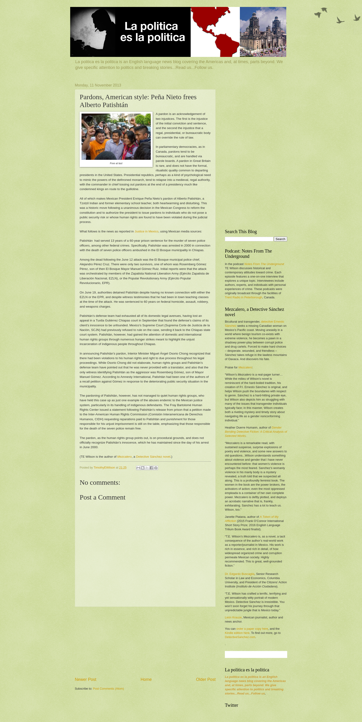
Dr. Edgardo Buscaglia (239, 574)
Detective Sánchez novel (153, 456)
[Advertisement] (145, 642)
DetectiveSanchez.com (240, 637)
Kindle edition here (237, 633)
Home (146, 679)
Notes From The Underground (264, 264)
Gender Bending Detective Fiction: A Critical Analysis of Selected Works (256, 432)
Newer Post (85, 679)
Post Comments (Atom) (108, 688)
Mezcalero (124, 456)
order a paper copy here (252, 628)
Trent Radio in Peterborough (243, 297)
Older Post (206, 679)
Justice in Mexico (146, 231)
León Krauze (233, 617)
